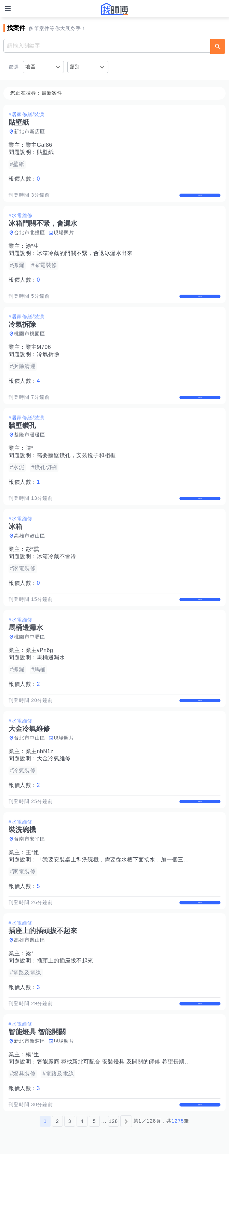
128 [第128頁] (113, 1193)
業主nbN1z (40, 794)
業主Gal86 (39, 145)
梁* (29, 1011)
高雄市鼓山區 (29, 564)
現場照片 (64, 239)
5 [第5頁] (94, 1193)
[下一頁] (126, 1193)
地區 (30, 66)
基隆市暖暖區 (29, 456)
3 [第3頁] (69, 1193)
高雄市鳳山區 (29, 997)
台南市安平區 (29, 889)
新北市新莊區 (29, 1105)
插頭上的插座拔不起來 (65, 1018)
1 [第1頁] (45, 1193)
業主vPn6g (39, 686)
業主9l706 (38, 361)
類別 (75, 66)
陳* (29, 470)
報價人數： (24, 179)
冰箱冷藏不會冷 (57, 585)
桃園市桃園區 (29, 348)
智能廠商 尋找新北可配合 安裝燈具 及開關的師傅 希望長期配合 (116, 1126)
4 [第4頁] (82, 1193)
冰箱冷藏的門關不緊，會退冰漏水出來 (85, 260)
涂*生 (32, 253)
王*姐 (32, 902)
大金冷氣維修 (54, 801)
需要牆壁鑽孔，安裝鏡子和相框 (76, 477)
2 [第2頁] (57, 1193)
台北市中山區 (29, 781)
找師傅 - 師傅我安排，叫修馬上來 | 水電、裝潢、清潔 (114, 9)
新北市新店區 (29, 131)
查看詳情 (200, 198)
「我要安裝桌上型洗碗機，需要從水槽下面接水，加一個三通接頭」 (121, 910)
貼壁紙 (45, 152)
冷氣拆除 (48, 368)
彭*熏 (32, 578)
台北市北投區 (29, 239)
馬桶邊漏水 (51, 693)
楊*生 (32, 1119)
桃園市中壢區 (29, 672)
